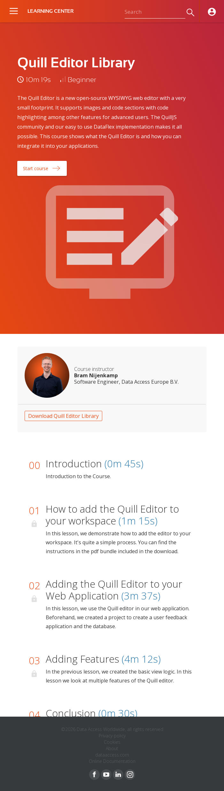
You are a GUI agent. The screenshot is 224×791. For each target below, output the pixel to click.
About (112, 748)
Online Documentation (112, 761)
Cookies (112, 742)
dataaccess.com (112, 755)
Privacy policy (112, 736)
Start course (35, 168)
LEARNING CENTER (50, 11)
